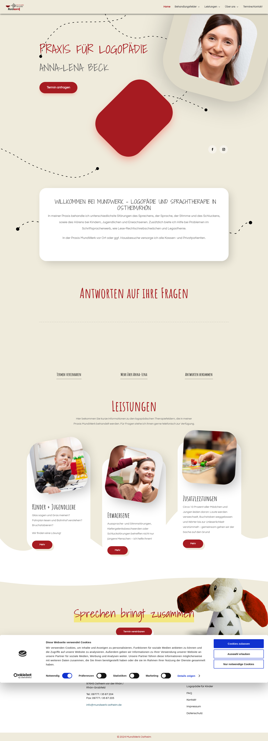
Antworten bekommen (199, 374)
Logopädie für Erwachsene (204, 679)
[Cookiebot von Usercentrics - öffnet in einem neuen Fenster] (22, 734)
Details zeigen (186, 734)
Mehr (42, 544)
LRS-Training (195, 672)
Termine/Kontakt (252, 7)
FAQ (189, 693)
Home (166, 7)
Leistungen (210, 7)
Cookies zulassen (239, 701)
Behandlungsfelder (186, 7)
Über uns (230, 7)
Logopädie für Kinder (200, 686)
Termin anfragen (58, 87)
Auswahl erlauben (239, 712)
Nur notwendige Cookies (238, 722)
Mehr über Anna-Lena (134, 374)
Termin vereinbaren (69, 374)
